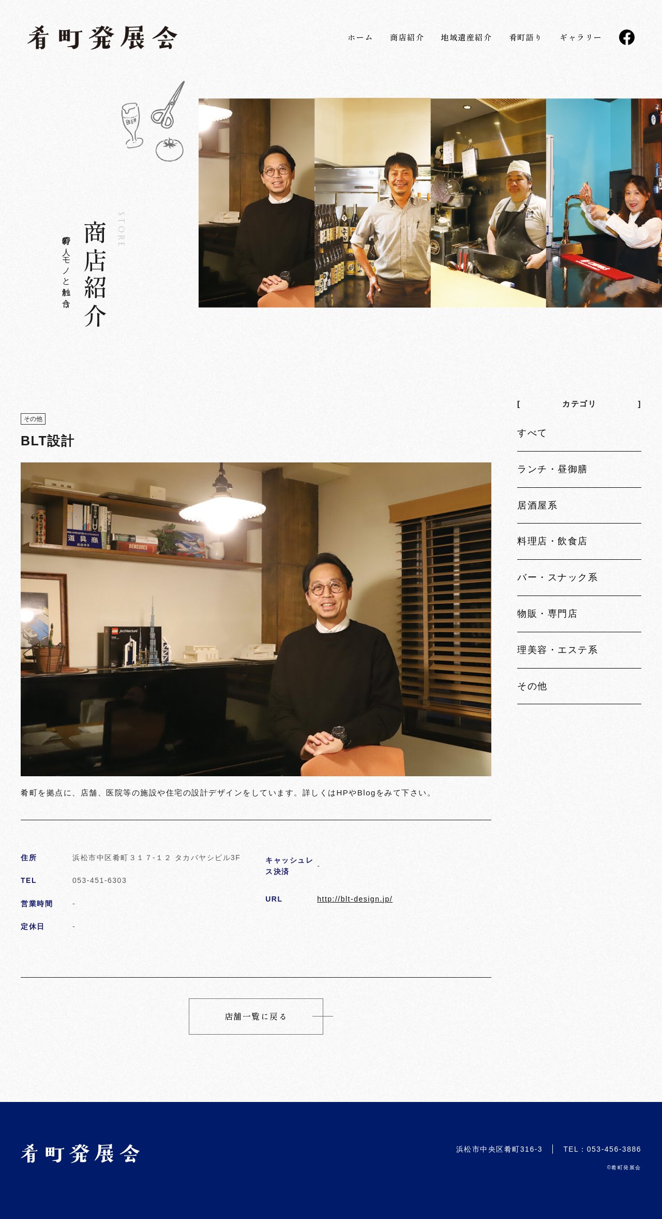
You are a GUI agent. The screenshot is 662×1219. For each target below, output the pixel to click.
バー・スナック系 (557, 577)
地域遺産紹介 (466, 37)
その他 (532, 686)
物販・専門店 (547, 613)
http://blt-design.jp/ (355, 899)
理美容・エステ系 (557, 650)
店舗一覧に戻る (256, 1016)
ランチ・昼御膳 (552, 469)
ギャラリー (581, 37)
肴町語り (526, 37)
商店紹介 (407, 37)
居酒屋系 (537, 505)
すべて (532, 433)
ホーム (360, 37)
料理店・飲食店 (552, 541)
